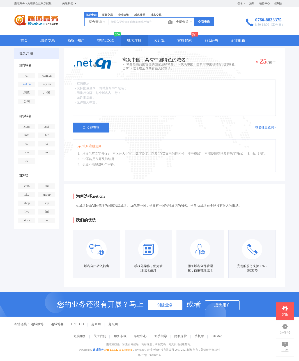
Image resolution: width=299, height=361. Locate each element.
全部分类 (184, 22)
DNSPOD (77, 324)
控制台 (278, 3)
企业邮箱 (238, 40)
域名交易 (156, 14)
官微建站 (184, 40)
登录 (240, 3)
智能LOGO (105, 40)
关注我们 (69, 3)
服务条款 (120, 336)
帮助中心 (140, 336)
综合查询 (97, 22)
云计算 (159, 40)
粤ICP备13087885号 (149, 355)
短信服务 (80, 336)
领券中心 (264, 3)
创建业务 (165, 305)
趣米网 (96, 324)
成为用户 (222, 305)
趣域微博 (37, 324)
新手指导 (160, 336)
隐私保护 (180, 336)
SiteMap (217, 336)
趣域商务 (98, 349)
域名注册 (139, 14)
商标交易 (107, 14)
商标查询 (91, 14)
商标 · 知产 (76, 40)
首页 (24, 40)
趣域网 (113, 324)
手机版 (199, 336)
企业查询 (123, 14)
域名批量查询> (265, 127)
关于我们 (100, 336)
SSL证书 (211, 40)
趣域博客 (57, 324)
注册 (252, 3)
